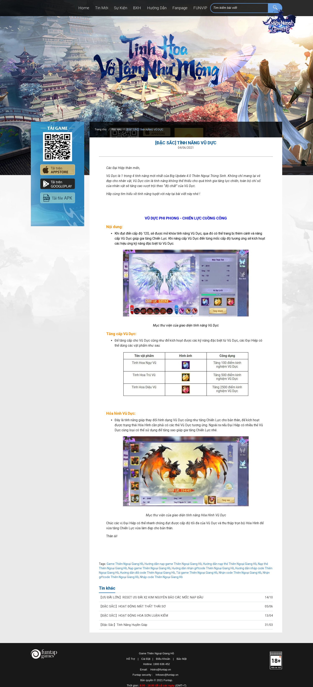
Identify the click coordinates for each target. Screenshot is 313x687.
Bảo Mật (182, 659)
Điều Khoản (163, 659)
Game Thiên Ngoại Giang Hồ (125, 564)
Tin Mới (84, 8)
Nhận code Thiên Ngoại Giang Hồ (240, 572)
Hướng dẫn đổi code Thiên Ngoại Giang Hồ (147, 572)
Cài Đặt (145, 659)
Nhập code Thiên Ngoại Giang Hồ (161, 577)
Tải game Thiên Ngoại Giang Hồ (196, 572)
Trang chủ (101, 129)
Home (63, 8)
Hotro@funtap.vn (160, 670)
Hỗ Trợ (130, 659)
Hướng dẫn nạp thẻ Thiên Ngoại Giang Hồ (230, 564)
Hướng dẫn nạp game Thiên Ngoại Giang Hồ (173, 564)
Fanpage (175, 8)
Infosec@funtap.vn (167, 676)
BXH (126, 8)
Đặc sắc (117, 129)
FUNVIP (199, 8)
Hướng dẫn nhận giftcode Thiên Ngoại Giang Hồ (203, 568)
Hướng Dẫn (148, 8)
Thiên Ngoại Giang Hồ (278, 30)
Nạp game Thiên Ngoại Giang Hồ (149, 568)
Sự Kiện (106, 8)
